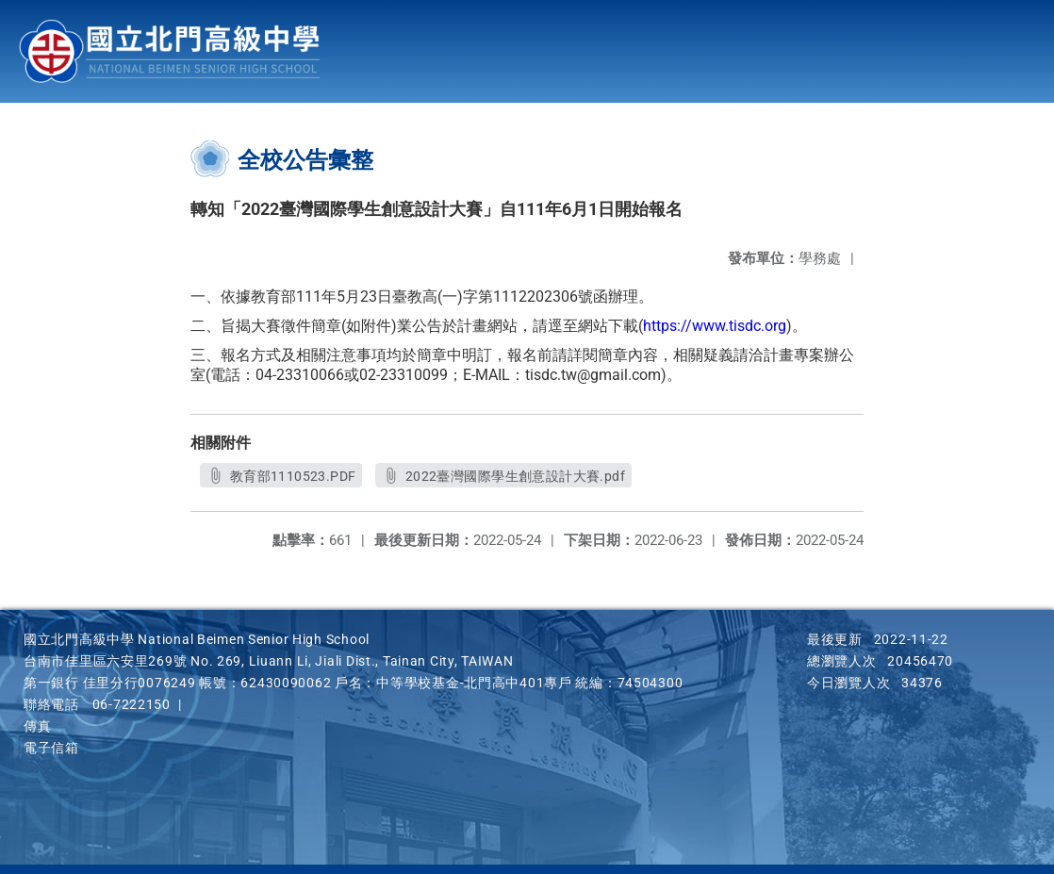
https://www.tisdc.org (714, 326)
